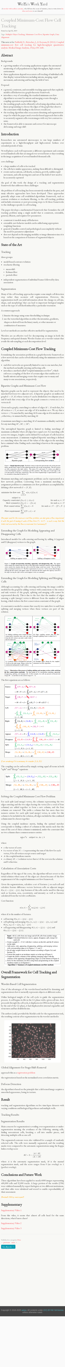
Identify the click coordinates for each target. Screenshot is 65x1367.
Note (19, 1240)
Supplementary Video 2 (11, 1223)
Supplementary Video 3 (11, 1228)
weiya (23, 1310)
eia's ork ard (32, 4)
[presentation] (11, 397)
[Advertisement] (27, 1276)
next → (14, 1242)
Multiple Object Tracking (15, 34)
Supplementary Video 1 (11, 1210)
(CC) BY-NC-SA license (53, 1310)
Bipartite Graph (48, 34)
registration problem (26, 1072)
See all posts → (8, 1246)
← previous (5, 1242)
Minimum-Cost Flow (34, 34)
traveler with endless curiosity (13, 8)
